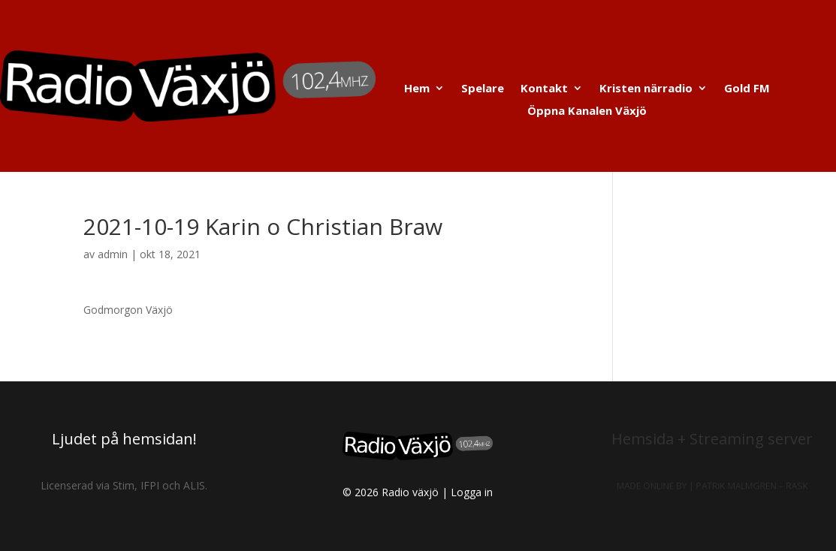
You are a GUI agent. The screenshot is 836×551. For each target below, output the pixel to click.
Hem (417, 89)
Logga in (472, 492)
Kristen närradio (646, 89)
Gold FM (747, 89)
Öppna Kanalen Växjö (587, 111)
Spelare (482, 89)
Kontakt (544, 89)
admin (113, 254)
